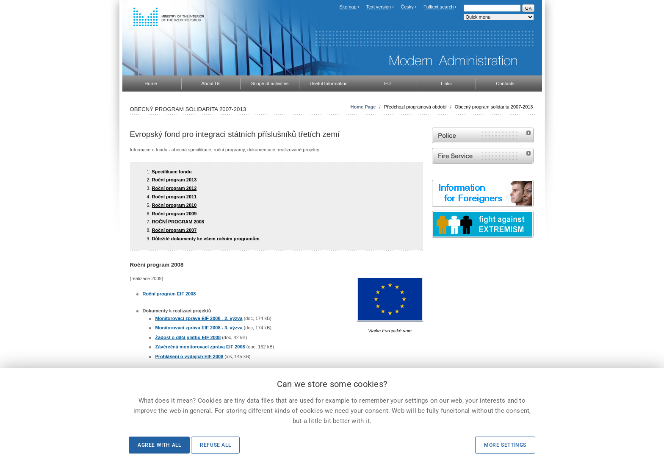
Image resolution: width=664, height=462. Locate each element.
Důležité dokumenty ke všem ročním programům (206, 238)
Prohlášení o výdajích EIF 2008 (189, 356)
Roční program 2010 (174, 205)
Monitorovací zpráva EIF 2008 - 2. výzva (199, 318)
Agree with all (159, 445)
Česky (407, 6)
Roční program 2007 (174, 230)
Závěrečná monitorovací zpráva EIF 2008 (200, 346)
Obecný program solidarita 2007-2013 (494, 106)
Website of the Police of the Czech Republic (483, 135)
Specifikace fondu (172, 171)
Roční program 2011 (174, 196)
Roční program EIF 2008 (169, 293)
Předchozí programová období (415, 106)
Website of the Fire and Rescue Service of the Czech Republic (483, 156)
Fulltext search (438, 6)
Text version (378, 6)
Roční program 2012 (174, 188)
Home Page (363, 106)
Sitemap (347, 6)
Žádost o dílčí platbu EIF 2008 (188, 337)
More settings (505, 445)
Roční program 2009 (174, 213)
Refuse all (215, 445)
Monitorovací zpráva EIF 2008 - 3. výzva (199, 327)
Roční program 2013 (174, 179)
